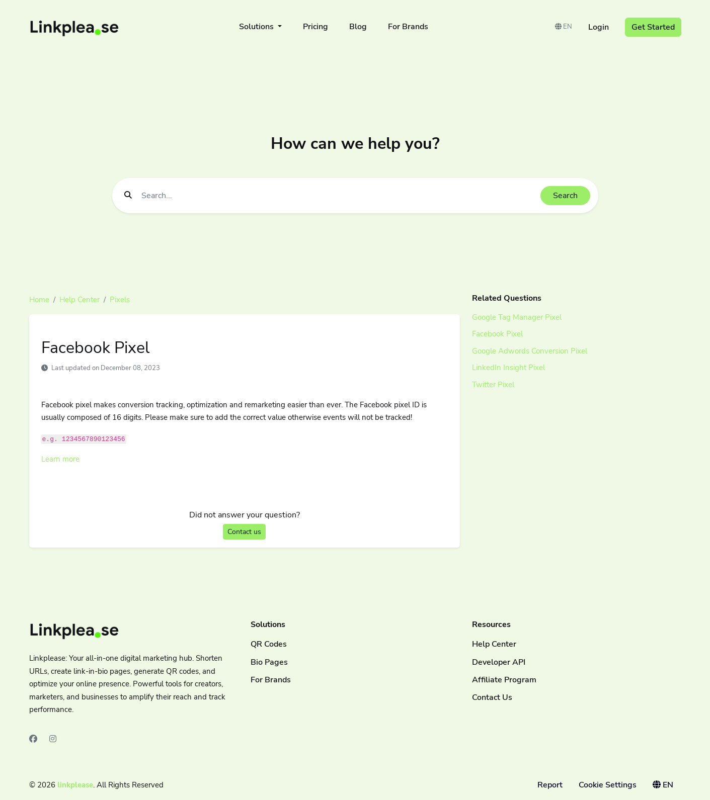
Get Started (653, 27)
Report (550, 784)
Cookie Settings (608, 784)
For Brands (408, 26)
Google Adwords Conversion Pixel (529, 351)
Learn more (60, 459)
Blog (358, 26)
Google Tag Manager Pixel (517, 317)
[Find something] (338, 196)
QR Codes (269, 644)
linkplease (75, 785)
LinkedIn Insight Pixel (508, 368)
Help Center (79, 300)
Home (39, 300)
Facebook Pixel (497, 334)
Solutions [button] (257, 26)
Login (598, 27)
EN (563, 26)
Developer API (498, 662)
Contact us (244, 532)
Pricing (315, 26)
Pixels (120, 300)
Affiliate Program (504, 679)
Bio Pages (269, 662)
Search (565, 195)
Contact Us (492, 697)
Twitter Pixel (493, 385)
